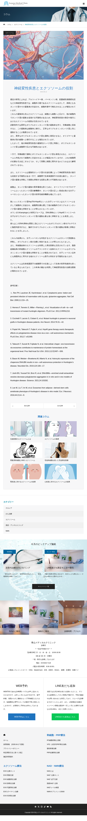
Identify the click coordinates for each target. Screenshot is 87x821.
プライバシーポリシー (11, 748)
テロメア (9, 508)
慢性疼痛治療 (51, 748)
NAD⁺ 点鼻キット (53, 775)
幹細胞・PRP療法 (56, 735)
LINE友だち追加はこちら (65, 717)
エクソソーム (10, 33)
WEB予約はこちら (21, 717)
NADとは (50, 771)
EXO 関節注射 (8, 775)
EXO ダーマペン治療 (10, 791)
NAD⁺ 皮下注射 (52, 779)
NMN (7, 531)
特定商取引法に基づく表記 (12, 752)
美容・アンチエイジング (14, 525)
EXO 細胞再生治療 (10, 779)
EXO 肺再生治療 (9, 783)
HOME (4, 735)
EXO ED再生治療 (9, 796)
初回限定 (9, 552)
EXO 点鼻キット (9, 771)
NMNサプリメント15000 (55, 791)
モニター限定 (51, 552)
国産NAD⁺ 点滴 (52, 783)
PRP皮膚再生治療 (53, 752)
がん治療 (9, 514)
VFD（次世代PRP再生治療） (57, 744)
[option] (22, 564)
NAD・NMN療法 (55, 766)
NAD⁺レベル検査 (53, 787)
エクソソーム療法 (12, 766)
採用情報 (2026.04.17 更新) (13, 744)
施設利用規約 (8, 757)
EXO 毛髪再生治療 (10, 787)
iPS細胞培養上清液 (53, 740)
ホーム (5, 740)
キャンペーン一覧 (43, 586)
